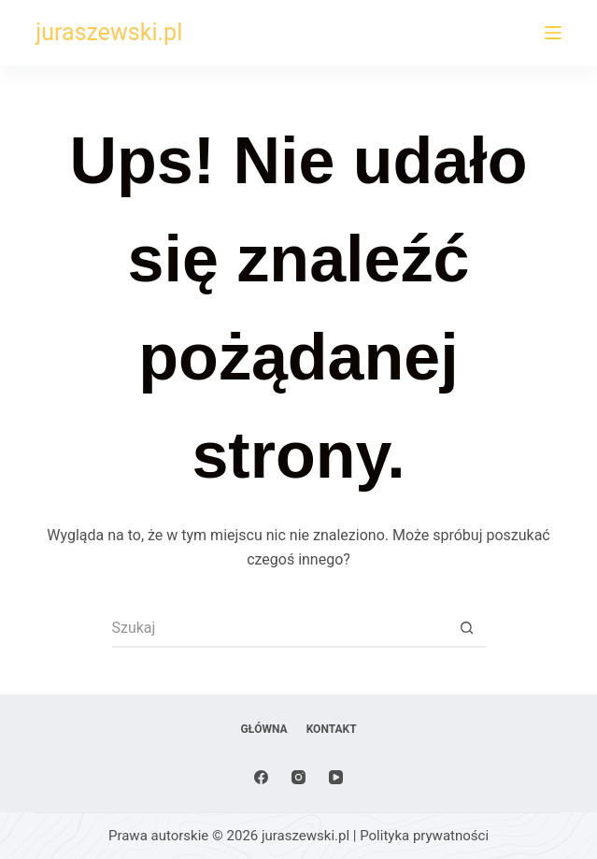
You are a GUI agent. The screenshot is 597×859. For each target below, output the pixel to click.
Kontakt (331, 729)
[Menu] (553, 32)
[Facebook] (261, 777)
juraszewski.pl (109, 32)
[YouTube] (336, 777)
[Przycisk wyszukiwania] (467, 629)
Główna (263, 729)
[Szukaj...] (280, 629)
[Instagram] (298, 777)
